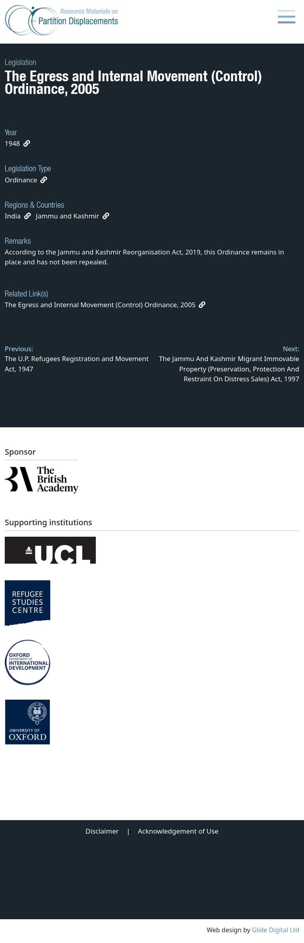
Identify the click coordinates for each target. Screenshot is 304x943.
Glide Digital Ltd (275, 930)
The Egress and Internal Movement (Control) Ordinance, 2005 (105, 304)
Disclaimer (102, 831)
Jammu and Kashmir (67, 215)
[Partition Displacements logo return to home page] (63, 20)
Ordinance (21, 179)
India (13, 215)
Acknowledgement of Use (178, 831)
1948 (12, 143)
